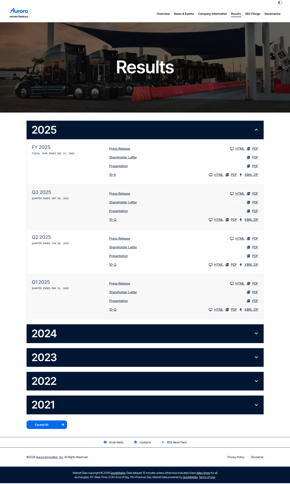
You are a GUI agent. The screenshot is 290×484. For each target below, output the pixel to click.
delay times (203, 473)
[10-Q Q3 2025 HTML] (166, 220)
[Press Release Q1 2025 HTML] (177, 284)
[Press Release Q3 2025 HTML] (177, 194)
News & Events (184, 13)
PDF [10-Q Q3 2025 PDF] (231, 220)
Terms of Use (207, 478)
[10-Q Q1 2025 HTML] (166, 310)
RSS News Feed (174, 443)
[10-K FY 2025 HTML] (166, 176)
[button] (145, 130)
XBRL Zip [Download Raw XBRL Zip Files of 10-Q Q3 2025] (248, 220)
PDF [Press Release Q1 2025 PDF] (252, 284)
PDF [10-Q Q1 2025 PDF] (231, 310)
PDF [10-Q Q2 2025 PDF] (231, 265)
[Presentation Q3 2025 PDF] (183, 212)
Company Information (212, 13)
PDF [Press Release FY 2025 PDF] (252, 149)
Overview (163, 13)
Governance (272, 13)
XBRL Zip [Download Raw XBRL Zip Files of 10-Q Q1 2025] (248, 310)
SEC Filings (252, 13)
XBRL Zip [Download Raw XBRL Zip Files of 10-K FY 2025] (248, 176)
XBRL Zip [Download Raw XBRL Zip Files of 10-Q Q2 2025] (248, 265)
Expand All (41, 425)
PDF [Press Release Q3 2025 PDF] (252, 194)
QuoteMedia (117, 473)
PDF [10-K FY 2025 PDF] (231, 176)
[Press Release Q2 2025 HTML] (177, 239)
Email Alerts (113, 443)
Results (236, 13)
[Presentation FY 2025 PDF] (183, 167)
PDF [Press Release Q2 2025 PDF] (252, 239)
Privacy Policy (236, 457)
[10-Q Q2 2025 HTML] (166, 265)
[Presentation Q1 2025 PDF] (183, 302)
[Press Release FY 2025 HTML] (177, 149)
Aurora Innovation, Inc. (50, 458)
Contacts (142, 443)
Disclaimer (257, 457)
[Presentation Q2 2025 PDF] (183, 257)
